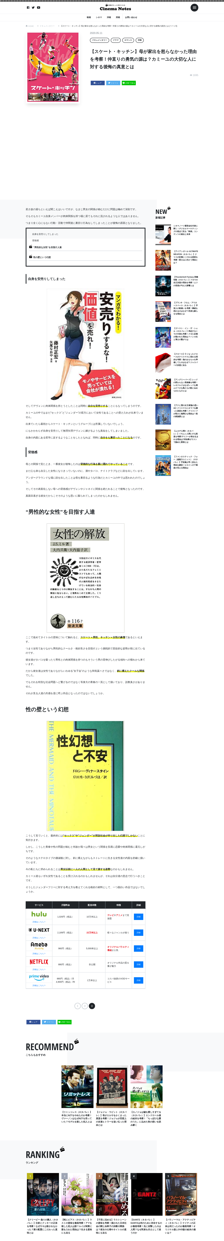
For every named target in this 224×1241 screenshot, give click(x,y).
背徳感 (35, 240)
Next (193, 1207)
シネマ (99, 17)
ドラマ (116, 40)
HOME (31, 26)
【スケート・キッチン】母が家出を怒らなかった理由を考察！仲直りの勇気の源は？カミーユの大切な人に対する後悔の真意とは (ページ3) (119, 26)
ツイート (113, 83)
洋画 (109, 17)
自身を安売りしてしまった (45, 234)
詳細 (138, 917)
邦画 (118, 17)
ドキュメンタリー (47, 26)
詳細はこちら (39, 922)
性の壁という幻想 (42, 257)
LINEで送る (129, 83)
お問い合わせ (131, 17)
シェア (98, 83)
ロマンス (128, 40)
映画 (89, 17)
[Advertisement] (112, 151)
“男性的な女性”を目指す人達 (47, 247)
